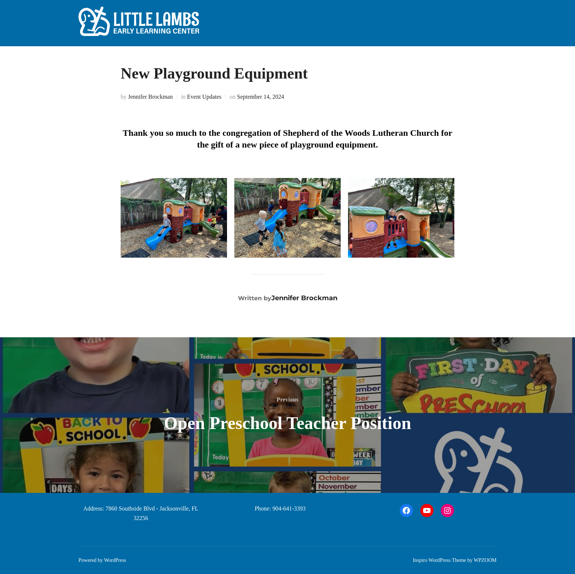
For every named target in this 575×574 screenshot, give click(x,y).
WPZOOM (485, 560)
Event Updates (204, 97)
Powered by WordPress (102, 560)
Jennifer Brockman (150, 97)
